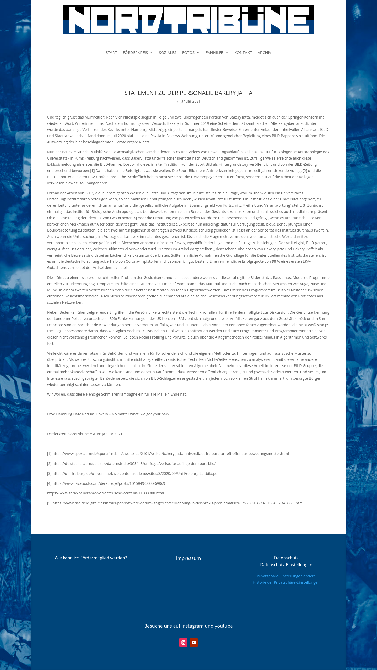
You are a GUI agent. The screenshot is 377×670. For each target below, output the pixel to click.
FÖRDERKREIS (135, 52)
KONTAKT (243, 52)
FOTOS (188, 52)
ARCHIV (264, 52)
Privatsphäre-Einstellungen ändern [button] (286, 575)
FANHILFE (214, 52)
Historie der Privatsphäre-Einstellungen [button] (286, 582)
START (111, 52)
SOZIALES (167, 52)
